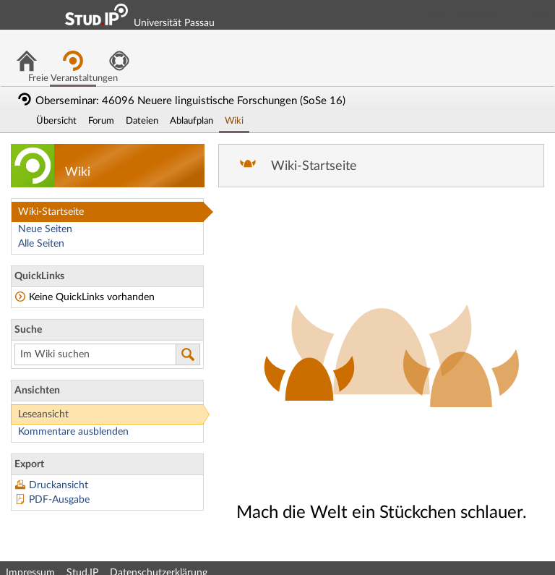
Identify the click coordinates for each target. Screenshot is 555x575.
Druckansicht (58, 485)
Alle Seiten (41, 244)
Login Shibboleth (463, 14)
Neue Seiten (45, 229)
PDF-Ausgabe (59, 500)
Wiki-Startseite (51, 212)
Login (537, 14)
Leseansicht (43, 414)
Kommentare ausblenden (73, 432)
